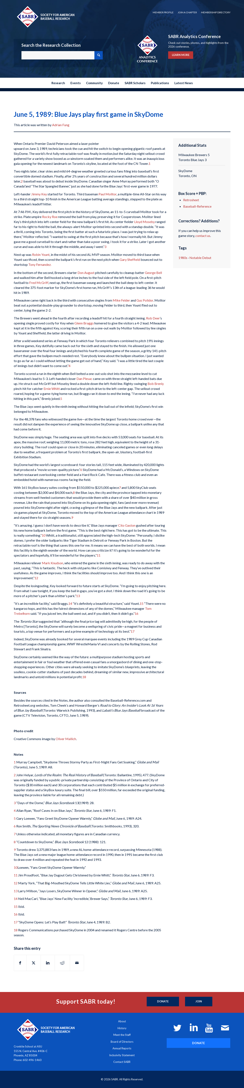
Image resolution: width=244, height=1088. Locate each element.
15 (141, 603)
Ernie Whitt (52, 389)
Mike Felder (121, 300)
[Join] (198, 1001)
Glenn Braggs (84, 323)
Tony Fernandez (39, 264)
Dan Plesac (84, 379)
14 (70, 603)
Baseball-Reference (197, 206)
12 (36, 578)
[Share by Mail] (77, 963)
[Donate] (163, 1001)
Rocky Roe (50, 217)
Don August (86, 273)
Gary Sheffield (130, 259)
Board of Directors (122, 1041)
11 (98, 555)
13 (78, 596)
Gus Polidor (144, 300)
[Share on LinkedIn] (48, 963)
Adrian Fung (60, 125)
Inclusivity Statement (122, 1055)
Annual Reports (122, 1048)
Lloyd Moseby (144, 222)
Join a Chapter (187, 12)
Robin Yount (41, 254)
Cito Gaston (126, 525)
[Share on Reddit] (62, 963)
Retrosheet (191, 200)
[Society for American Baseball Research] (45, 16)
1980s (182, 258)
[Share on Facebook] (20, 963)
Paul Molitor (107, 194)
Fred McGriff (38, 283)
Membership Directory (215, 12)
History (122, 1028)
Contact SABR (121, 1061)
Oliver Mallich (66, 739)
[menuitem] (163, 12)
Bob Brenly (156, 384)
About (122, 1021)
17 (132, 631)
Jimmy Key (39, 194)
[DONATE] (198, 1043)
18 (84, 677)
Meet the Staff (122, 1034)
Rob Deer (153, 318)
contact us (202, 236)
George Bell (153, 273)
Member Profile (163, 12)
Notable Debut (200, 258)
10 (43, 535)
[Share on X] (33, 963)
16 (136, 613)
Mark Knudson (52, 563)
